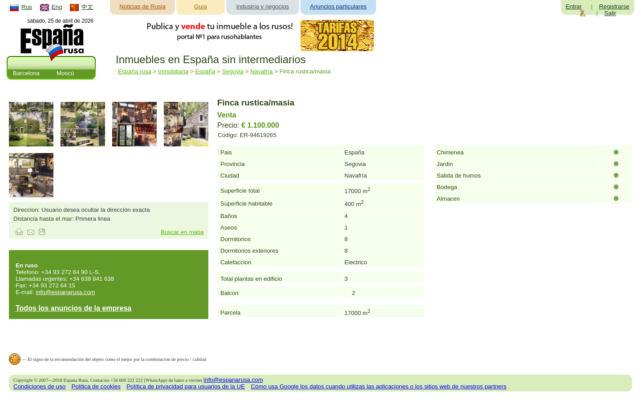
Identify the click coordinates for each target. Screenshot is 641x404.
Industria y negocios (262, 6)
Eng (57, 7)
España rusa (134, 71)
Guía (200, 6)
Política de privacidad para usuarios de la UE (185, 386)
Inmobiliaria (173, 71)
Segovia (232, 71)
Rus (26, 7)
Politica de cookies (95, 386)
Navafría (261, 71)
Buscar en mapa (182, 232)
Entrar (574, 6)
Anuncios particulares (338, 6)
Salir (610, 13)
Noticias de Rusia (142, 6)
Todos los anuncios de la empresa (73, 308)
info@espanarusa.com (65, 292)
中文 (87, 7)
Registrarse (614, 6)
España (205, 71)
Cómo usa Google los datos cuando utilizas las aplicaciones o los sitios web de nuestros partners (378, 386)
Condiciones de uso (39, 386)
